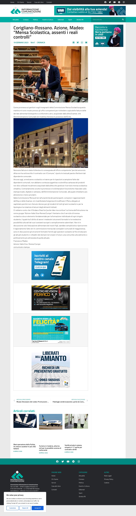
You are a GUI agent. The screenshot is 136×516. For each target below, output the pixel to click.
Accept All (38, 508)
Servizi (29, 2)
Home (12, 2)
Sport (70, 19)
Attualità (16, 19)
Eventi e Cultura (47, 19)
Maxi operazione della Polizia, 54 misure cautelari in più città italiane (24, 446)
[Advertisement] (108, 78)
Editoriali (61, 19)
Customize (12, 508)
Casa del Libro (38, 2)
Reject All (25, 508)
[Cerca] (123, 19)
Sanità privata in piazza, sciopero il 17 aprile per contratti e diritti (73, 447)
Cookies (106, 482)
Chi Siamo (20, 2)
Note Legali (108, 476)
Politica (35, 19)
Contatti (49, 2)
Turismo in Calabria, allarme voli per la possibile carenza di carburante (50, 448)
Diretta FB (80, 19)
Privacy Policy (108, 479)
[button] (73, 42)
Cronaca (25, 19)
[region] (25, 502)
